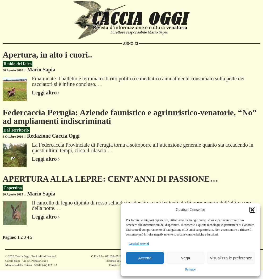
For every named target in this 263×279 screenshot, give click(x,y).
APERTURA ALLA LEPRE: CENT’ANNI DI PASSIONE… (110, 179)
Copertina (12, 188)
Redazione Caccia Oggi (53, 136)
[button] (252, 209)
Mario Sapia (41, 69)
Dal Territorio (16, 130)
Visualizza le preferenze (231, 258)
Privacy (190, 269)
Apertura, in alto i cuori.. (47, 54)
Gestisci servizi (139, 244)
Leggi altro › (46, 92)
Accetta (144, 258)
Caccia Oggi (22, 256)
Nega (185, 258)
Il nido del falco (17, 64)
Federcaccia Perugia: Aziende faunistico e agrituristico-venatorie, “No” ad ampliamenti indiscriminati (130, 117)
